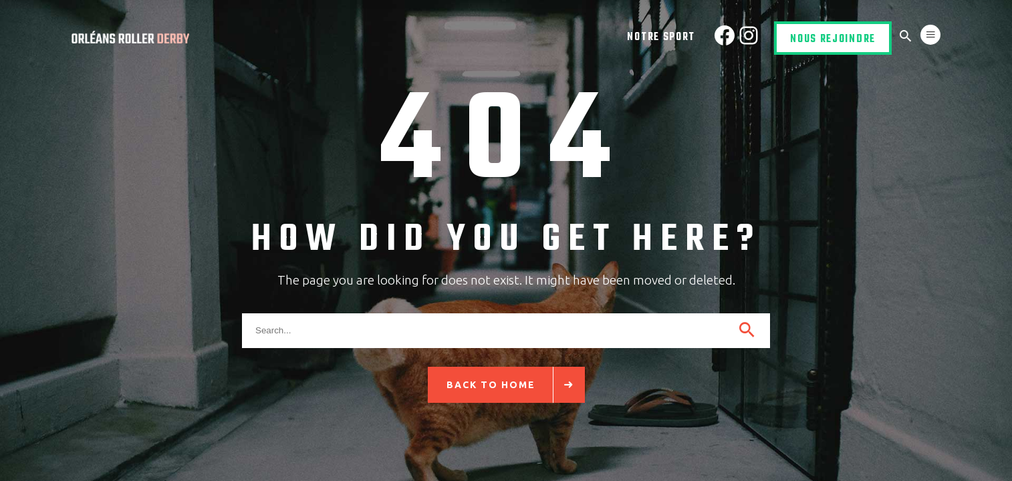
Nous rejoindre (833, 39)
